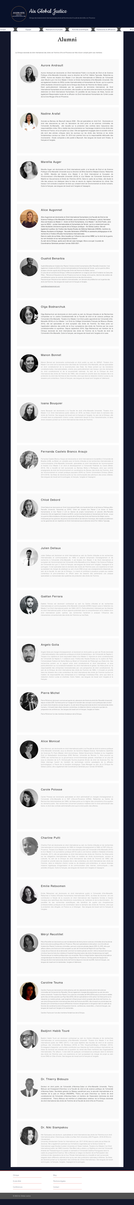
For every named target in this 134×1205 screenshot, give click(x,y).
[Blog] (63, 1175)
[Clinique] (23, 1175)
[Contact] (62, 1187)
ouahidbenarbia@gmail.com (50, 286)
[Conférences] (21, 1187)
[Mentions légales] (63, 1181)
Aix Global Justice (48, 11)
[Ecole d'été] (21, 1181)
